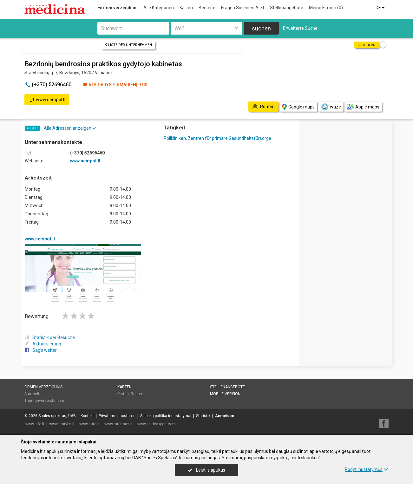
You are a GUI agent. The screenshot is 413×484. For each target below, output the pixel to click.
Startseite (33, 394)
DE (380, 7)
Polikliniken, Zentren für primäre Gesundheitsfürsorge (217, 138)
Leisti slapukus (206, 470)
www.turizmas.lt (118, 424)
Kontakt (87, 416)
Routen (137, 394)
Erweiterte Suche (300, 28)
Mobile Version (225, 394)
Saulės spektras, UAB (57, 416)
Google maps (298, 107)
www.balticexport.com (156, 424)
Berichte (207, 7)
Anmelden (224, 416)
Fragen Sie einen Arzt (242, 7)
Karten (186, 7)
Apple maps (363, 107)
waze (331, 107)
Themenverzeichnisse (44, 400)
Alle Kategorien (158, 7)
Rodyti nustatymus (366, 469)
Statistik (203, 416)
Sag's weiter (41, 350)
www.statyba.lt (62, 424)
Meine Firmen (326, 7)
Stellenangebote (286, 7)
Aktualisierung (43, 343)
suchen (261, 28)
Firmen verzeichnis (117, 7)
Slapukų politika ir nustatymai (165, 416)
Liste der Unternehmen (128, 45)
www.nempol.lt (47, 100)
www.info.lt (34, 424)
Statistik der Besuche (50, 337)
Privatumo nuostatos (117, 416)
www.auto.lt (89, 424)
